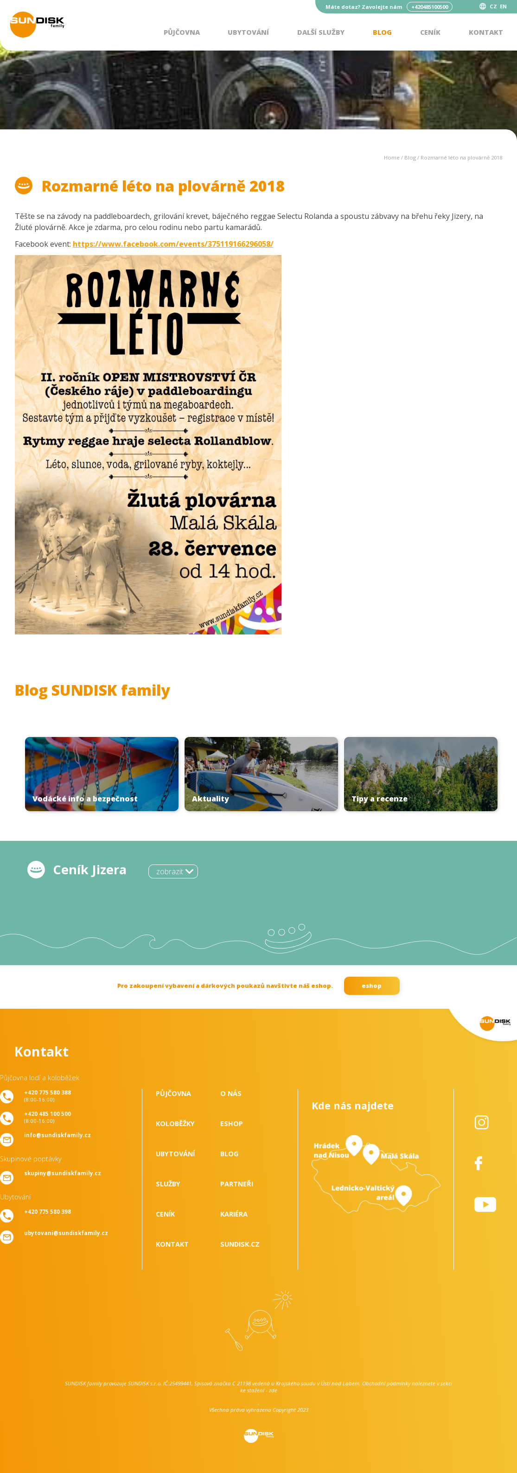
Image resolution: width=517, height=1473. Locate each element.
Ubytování (248, 32)
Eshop (231, 1123)
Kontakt (486, 32)
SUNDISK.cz (240, 1244)
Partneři (236, 1183)
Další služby (321, 32)
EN (503, 6)
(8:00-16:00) (47, 1096)
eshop (372, 985)
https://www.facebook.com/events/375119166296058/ (173, 244)
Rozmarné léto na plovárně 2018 (461, 157)
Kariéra (234, 1214)
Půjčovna (182, 32)
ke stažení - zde (258, 1390)
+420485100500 (429, 6)
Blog (382, 32)
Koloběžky (175, 1123)
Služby (168, 1183)
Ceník (430, 32)
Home (392, 157)
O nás (231, 1093)
